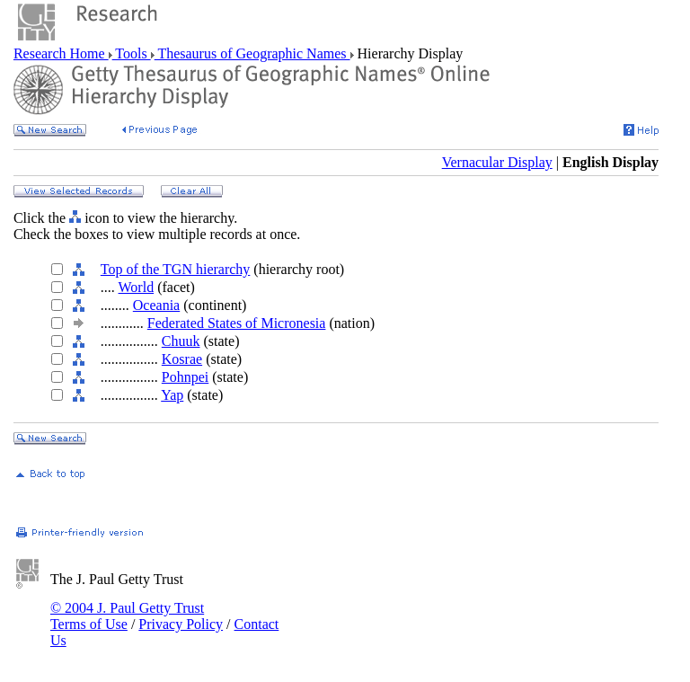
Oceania (156, 305)
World (137, 287)
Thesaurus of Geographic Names (252, 53)
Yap (172, 395)
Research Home (61, 53)
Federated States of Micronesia (236, 323)
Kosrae (182, 359)
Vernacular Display (497, 162)
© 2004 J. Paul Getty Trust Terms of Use (127, 616)
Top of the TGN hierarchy (176, 269)
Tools (131, 53)
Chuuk (181, 341)
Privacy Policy (180, 624)
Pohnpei (185, 377)
